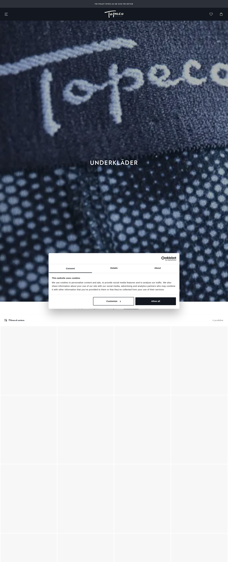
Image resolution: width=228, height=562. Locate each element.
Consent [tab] (70, 268)
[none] (114, 14)
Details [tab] (114, 268)
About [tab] (157, 268)
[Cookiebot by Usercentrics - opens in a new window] (163, 258)
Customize (113, 301)
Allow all (155, 301)
